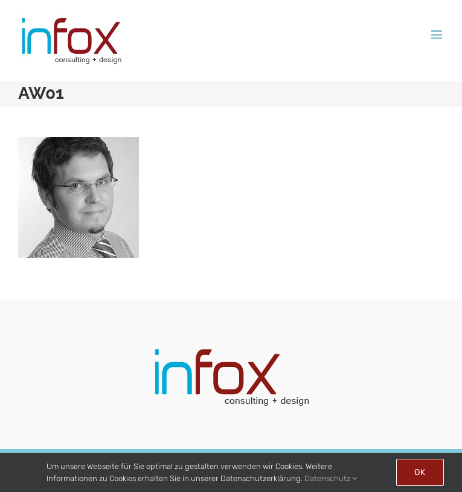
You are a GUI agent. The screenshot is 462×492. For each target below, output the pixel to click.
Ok (420, 472)
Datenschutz (330, 478)
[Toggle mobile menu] (437, 34)
